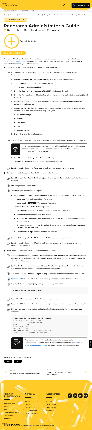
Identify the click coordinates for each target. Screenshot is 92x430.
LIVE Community (31, 410)
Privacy (49, 401)
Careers (28, 404)
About (27, 401)
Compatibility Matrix (12, 412)
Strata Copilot (81, 5)
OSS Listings (8, 415)
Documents (50, 410)
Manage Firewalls (49, 15)
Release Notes (9, 403)
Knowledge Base (31, 413)
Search (6, 406)
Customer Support (32, 407)
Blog (5, 409)
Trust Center (51, 404)
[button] (90, 344)
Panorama (13, 15)
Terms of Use (51, 407)
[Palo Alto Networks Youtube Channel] (86, 397)
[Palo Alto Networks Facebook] (70, 397)
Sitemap (7, 418)
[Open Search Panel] (65, 5)
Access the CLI (17, 279)
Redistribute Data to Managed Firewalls (71, 15)
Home (6, 15)
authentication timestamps (14, 61)
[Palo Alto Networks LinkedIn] (75, 397)
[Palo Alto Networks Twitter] (80, 397)
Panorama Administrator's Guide (30, 15)
